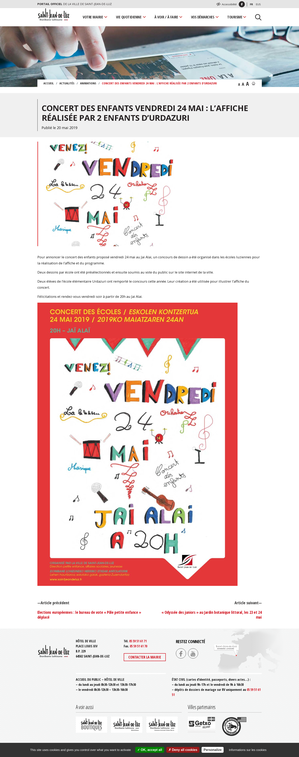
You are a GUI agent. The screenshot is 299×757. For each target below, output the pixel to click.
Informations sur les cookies (247, 750)
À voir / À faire (166, 16)
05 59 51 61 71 (138, 641)
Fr (251, 4)
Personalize (213, 750)
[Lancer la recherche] (257, 17)
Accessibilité (229, 4)
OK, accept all (149, 750)
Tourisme (234, 16)
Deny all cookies (182, 750)
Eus (258, 4)
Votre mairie (93, 16)
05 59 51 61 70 (138, 646)
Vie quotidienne (129, 16)
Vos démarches (202, 16)
